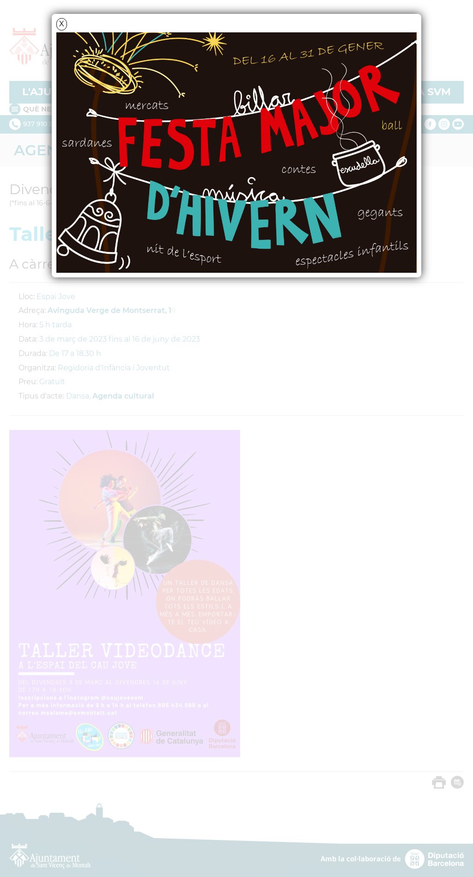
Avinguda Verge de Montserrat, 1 (109, 310)
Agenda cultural (123, 396)
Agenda (47, 150)
